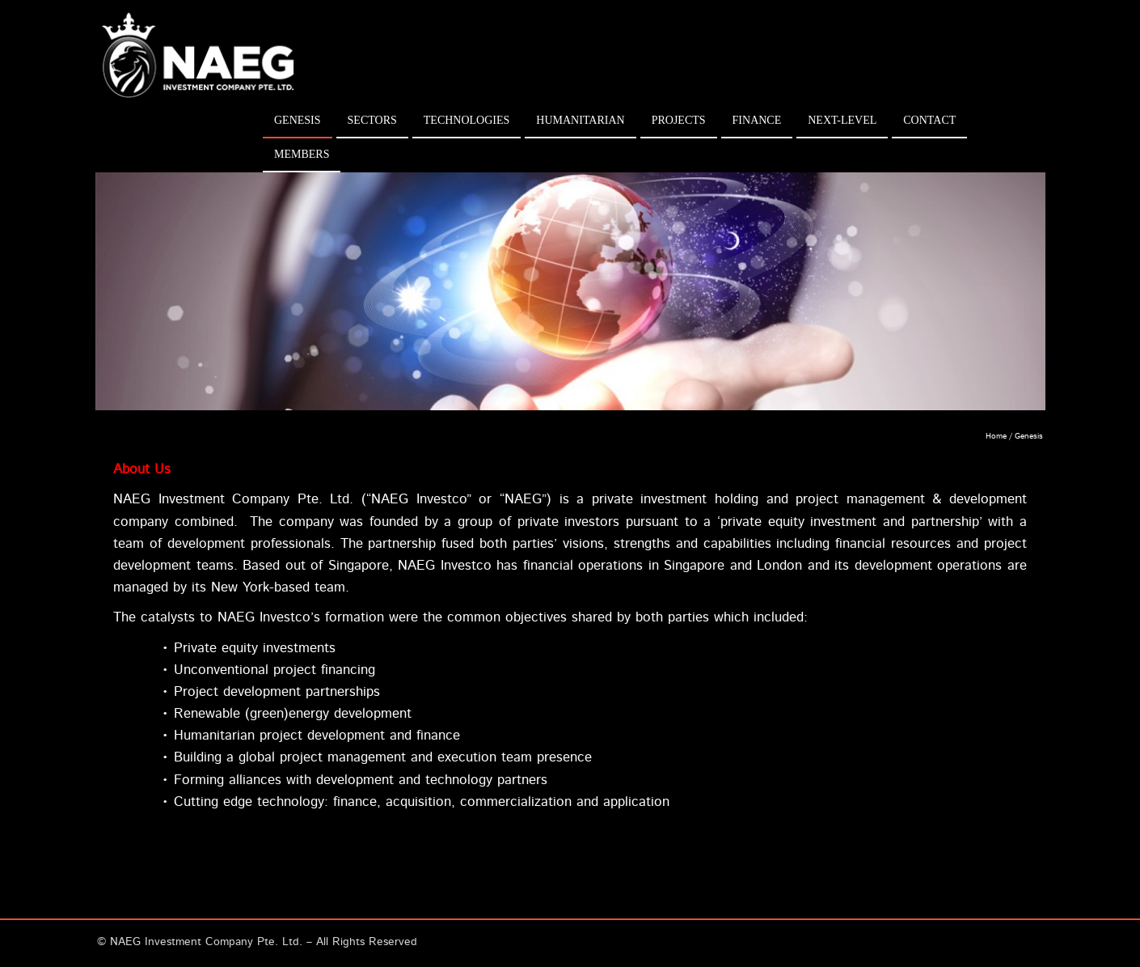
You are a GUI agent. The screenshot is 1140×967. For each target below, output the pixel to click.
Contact (929, 120)
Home (996, 436)
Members (301, 154)
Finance (757, 120)
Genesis (297, 120)
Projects (679, 120)
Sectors (372, 120)
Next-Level (842, 120)
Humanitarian (580, 120)
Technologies (467, 120)
